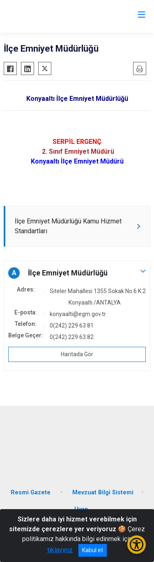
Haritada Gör (77, 354)
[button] (77, 273)
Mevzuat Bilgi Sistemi (102, 492)
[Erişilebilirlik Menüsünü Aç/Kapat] (136, 544)
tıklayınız (60, 550)
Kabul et (92, 550)
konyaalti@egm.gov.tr (78, 314)
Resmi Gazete (31, 492)
